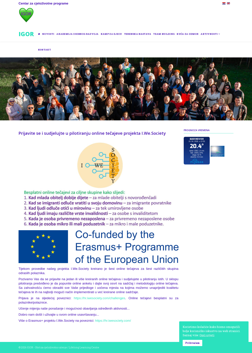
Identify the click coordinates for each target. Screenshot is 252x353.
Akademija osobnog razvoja (77, 33)
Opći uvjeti (206, 335)
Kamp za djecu (111, 33)
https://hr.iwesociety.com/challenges (99, 298)
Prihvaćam (192, 343)
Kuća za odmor (187, 33)
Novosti (48, 33)
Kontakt (44, 49)
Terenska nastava (137, 33)
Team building (164, 33)
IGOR (26, 34)
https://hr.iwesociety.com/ (113, 320)
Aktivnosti (209, 33)
